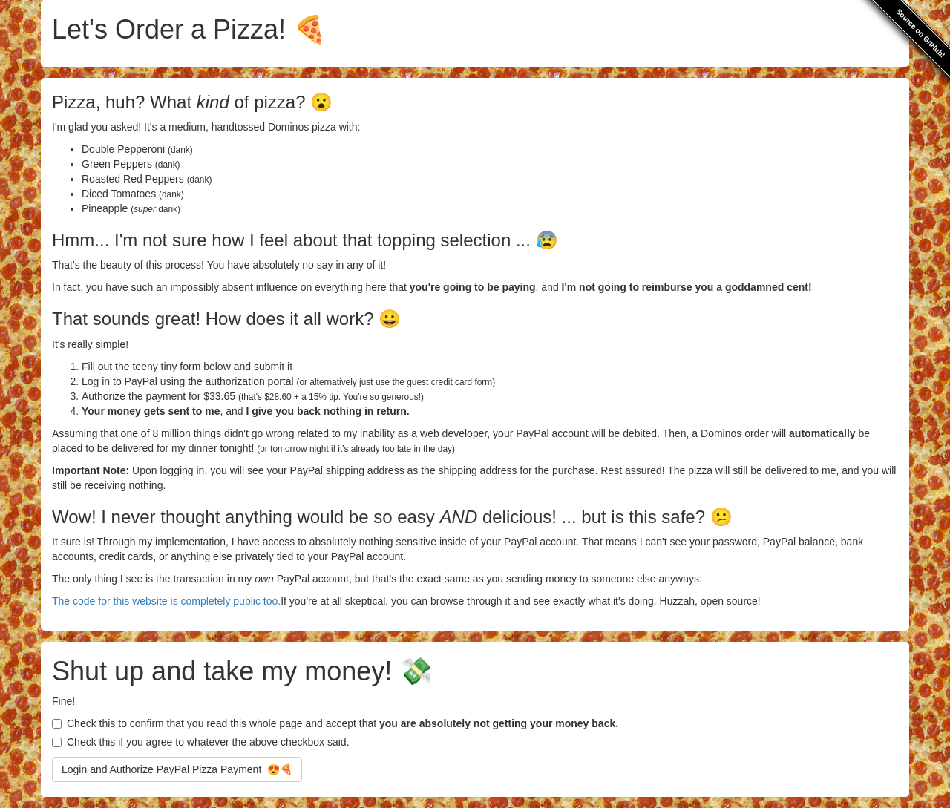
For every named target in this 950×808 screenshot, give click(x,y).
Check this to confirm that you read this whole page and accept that (335, 723)
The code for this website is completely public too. (166, 601)
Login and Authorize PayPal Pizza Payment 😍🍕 (177, 769)
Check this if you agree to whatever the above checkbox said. (201, 742)
